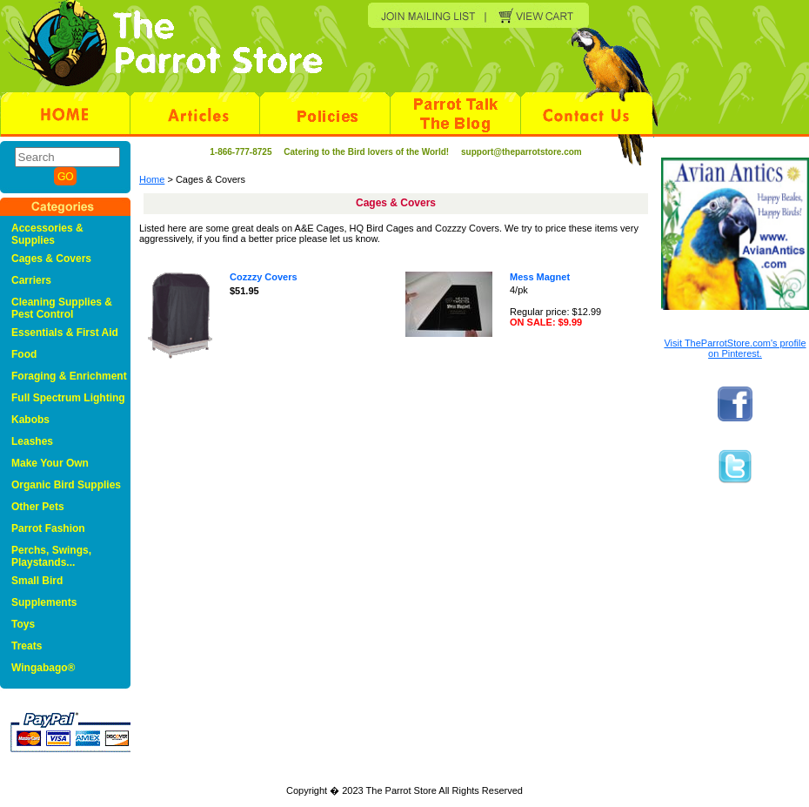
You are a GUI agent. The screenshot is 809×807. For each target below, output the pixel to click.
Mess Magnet (540, 277)
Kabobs (30, 420)
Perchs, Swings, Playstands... (51, 556)
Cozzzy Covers (264, 277)
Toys (23, 624)
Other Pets (37, 507)
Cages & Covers (51, 258)
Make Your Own (50, 463)
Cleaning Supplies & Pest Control (61, 308)
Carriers (31, 280)
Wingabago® (43, 668)
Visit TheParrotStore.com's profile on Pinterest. (735, 348)
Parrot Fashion (48, 528)
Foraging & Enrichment (69, 376)
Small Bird (37, 581)
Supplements (44, 602)
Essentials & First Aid (64, 332)
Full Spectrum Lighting (68, 398)
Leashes (32, 441)
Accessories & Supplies (47, 234)
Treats (26, 646)
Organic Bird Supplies (66, 485)
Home (151, 179)
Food (24, 354)
